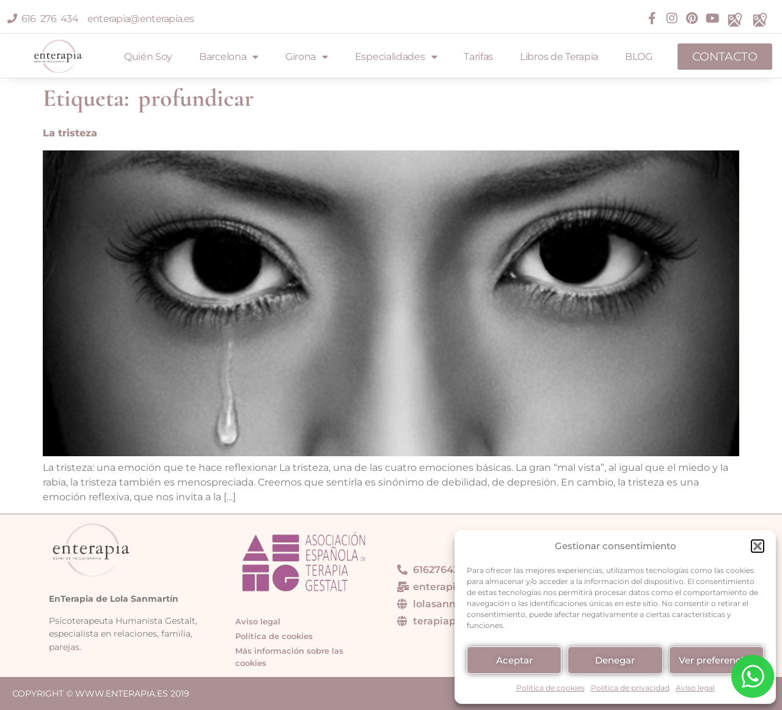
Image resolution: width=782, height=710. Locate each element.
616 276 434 (44, 18)
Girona (306, 57)
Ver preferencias (716, 660)
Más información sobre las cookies (289, 657)
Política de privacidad (630, 687)
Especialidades (396, 57)
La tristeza (70, 133)
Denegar (615, 660)
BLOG (638, 56)
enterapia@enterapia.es (138, 18)
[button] (757, 546)
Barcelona (228, 57)
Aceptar (514, 660)
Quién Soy (148, 56)
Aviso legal (695, 687)
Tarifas (478, 56)
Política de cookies (550, 687)
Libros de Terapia (559, 56)
